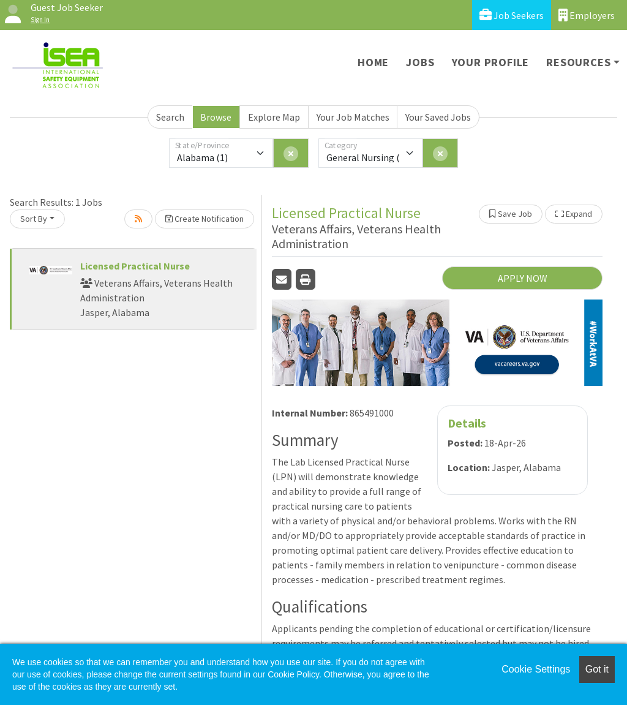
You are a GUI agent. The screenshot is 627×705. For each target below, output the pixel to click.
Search (170, 117)
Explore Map (274, 117)
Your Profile (491, 62)
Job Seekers (511, 15)
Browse (215, 117)
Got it (597, 669)
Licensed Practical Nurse (135, 266)
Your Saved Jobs (438, 117)
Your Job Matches (353, 117)
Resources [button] (578, 62)
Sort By (33, 218)
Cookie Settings (535, 669)
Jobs (420, 62)
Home (373, 62)
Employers (586, 15)
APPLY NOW (522, 278)
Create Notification (204, 218)
